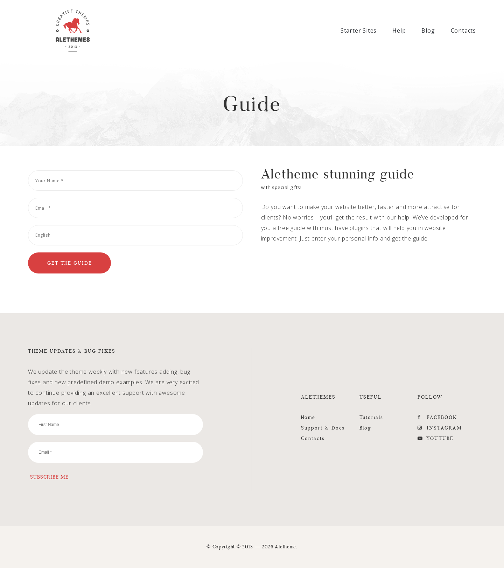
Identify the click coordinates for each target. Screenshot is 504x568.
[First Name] (115, 424)
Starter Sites (359, 30)
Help (399, 30)
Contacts (463, 30)
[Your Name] (135, 180)
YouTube (436, 438)
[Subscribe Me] (49, 477)
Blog (428, 30)
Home (308, 417)
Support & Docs (323, 428)
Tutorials (371, 417)
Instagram (440, 428)
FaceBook (437, 417)
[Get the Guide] (69, 262)
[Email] (135, 208)
